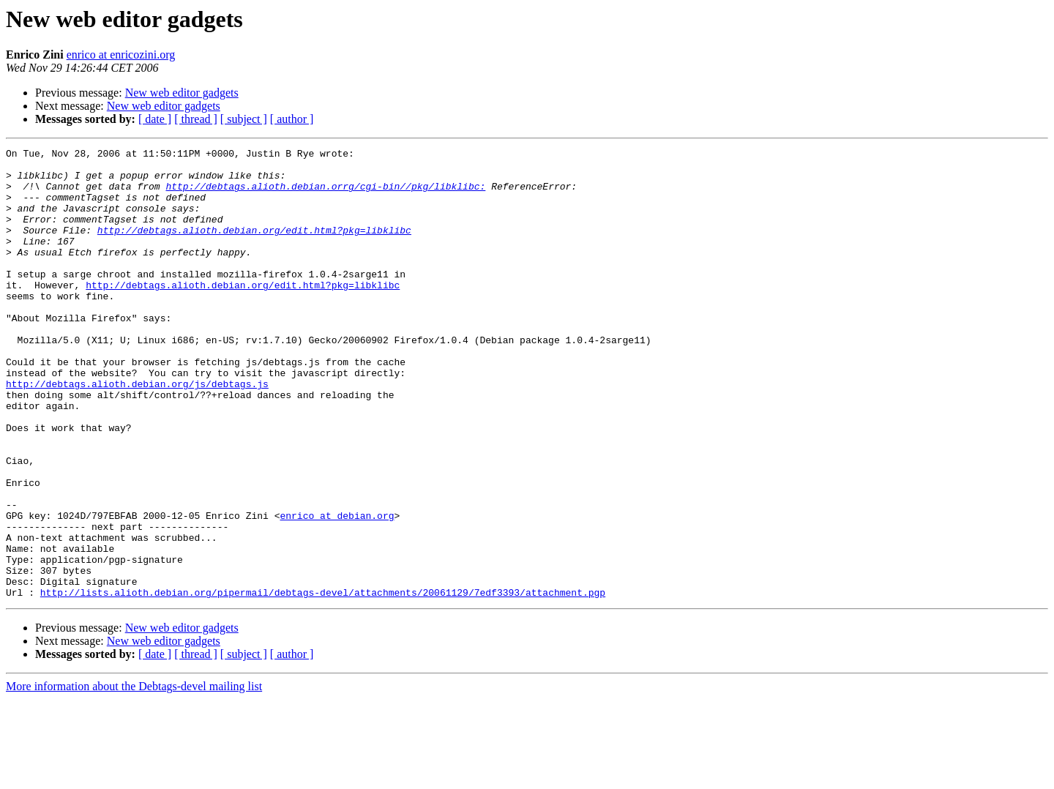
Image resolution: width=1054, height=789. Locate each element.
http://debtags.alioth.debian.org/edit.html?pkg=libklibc (254, 247)
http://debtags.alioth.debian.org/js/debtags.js (137, 431)
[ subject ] (243, 119)
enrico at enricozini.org (121, 54)
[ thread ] (195, 119)
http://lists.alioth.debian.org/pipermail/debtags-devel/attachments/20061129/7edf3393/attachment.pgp (322, 682)
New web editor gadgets (182, 92)
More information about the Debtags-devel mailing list (134, 776)
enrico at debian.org (337, 590)
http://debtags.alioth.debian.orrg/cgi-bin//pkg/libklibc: (325, 194)
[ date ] (154, 119)
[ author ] (292, 119)
